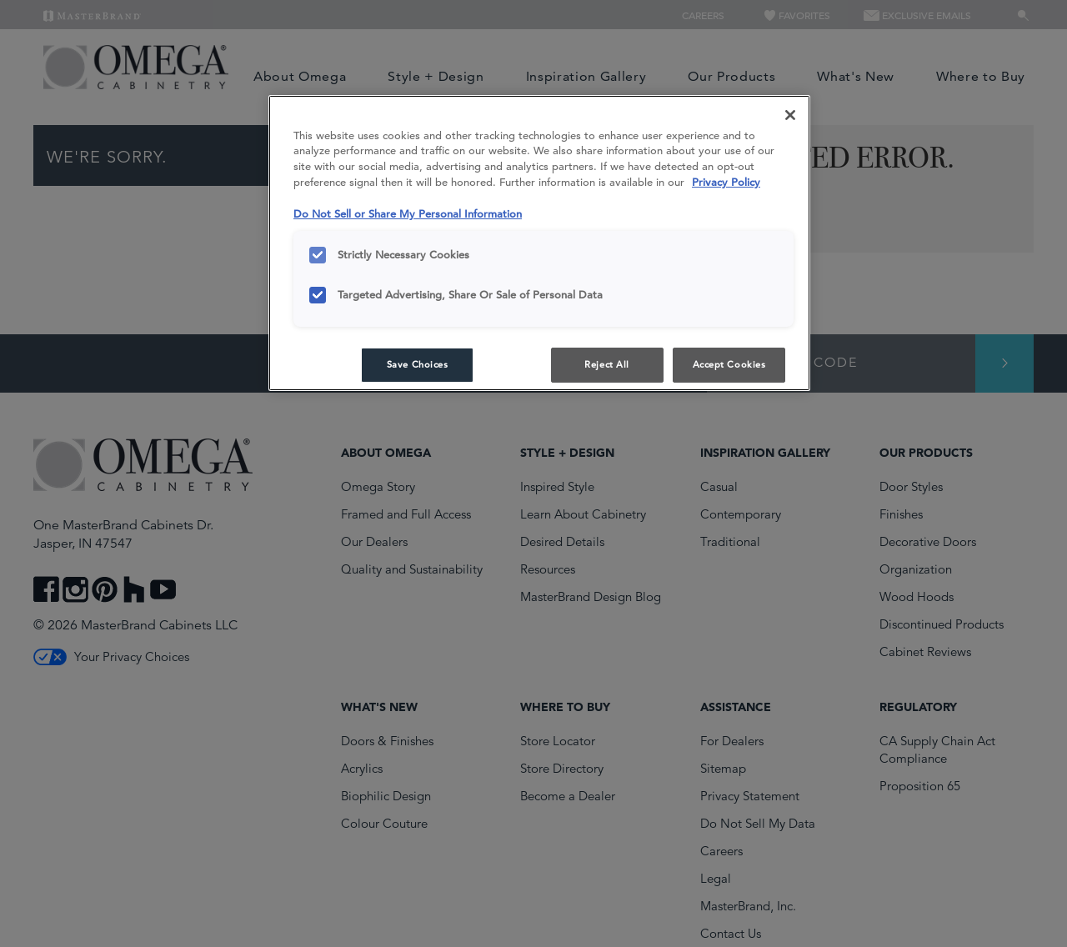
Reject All (606, 364)
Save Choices (417, 364)
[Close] (790, 115)
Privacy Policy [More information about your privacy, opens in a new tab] (726, 182)
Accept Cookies (729, 364)
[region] (539, 243)
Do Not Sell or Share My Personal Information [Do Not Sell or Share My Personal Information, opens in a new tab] (407, 214)
